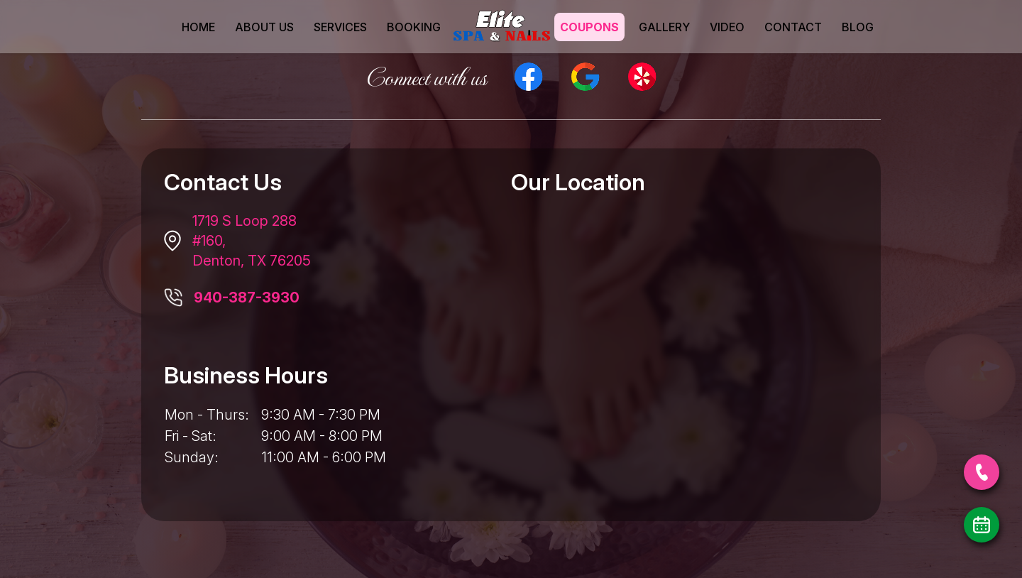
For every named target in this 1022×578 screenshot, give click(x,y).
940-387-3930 (247, 297)
